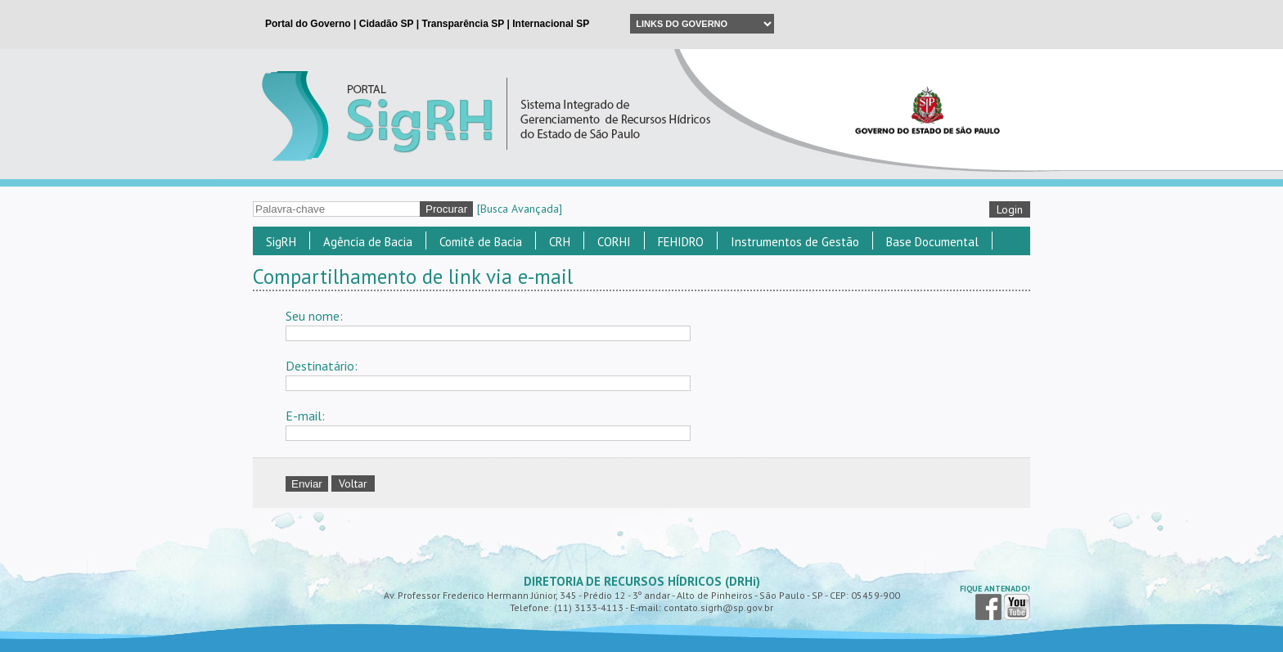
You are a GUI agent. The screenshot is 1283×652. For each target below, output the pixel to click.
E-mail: (305, 415)
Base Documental (932, 242)
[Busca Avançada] (519, 208)
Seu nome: (314, 316)
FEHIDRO (681, 242)
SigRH (281, 242)
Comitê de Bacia (480, 242)
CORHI (614, 242)
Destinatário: (322, 365)
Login (1010, 209)
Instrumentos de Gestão (795, 242)
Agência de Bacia (367, 242)
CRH (559, 242)
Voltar (353, 483)
